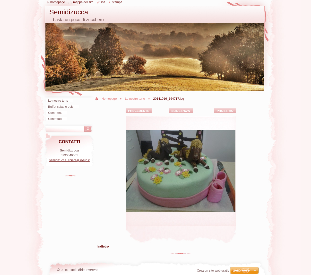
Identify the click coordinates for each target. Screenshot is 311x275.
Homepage (109, 98)
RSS (103, 2)
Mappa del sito (83, 2)
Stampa (117, 2)
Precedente (138, 111)
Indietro (103, 246)
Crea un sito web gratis (213, 270)
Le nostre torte (135, 98)
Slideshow (180, 111)
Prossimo (225, 111)
